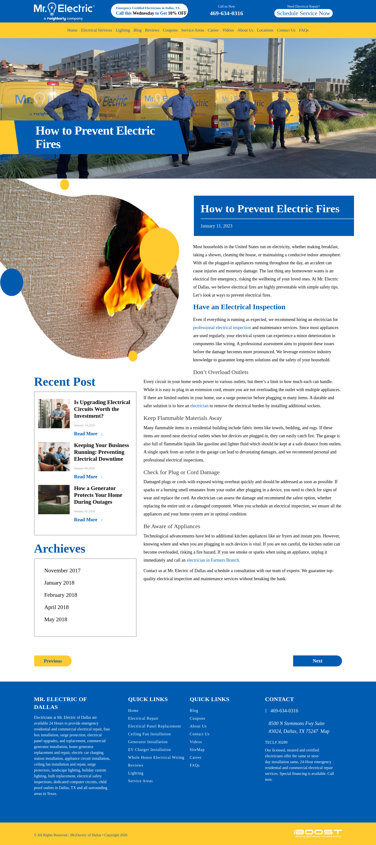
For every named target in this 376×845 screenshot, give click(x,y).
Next (317, 660)
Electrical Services (96, 30)
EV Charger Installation (149, 750)
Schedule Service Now (303, 13)
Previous (53, 660)
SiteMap (197, 750)
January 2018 (59, 583)
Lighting (123, 30)
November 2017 (62, 570)
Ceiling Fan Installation (149, 734)
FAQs (304, 30)
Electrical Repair (143, 718)
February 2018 (60, 595)
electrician (199, 405)
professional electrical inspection (222, 327)
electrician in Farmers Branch (213, 560)
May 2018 (55, 619)
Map (325, 731)
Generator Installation (148, 742)
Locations (265, 30)
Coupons (170, 30)
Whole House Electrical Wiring (156, 757)
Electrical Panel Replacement (154, 726)
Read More (86, 433)
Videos (228, 30)
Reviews (152, 30)
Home (72, 30)
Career (213, 30)
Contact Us (286, 30)
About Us (245, 30)
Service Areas (192, 30)
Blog (137, 30)
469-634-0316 (226, 10)
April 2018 (56, 607)
